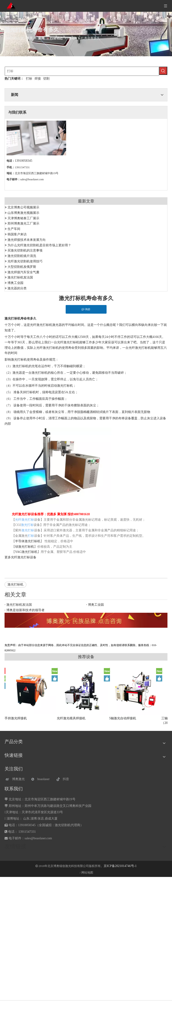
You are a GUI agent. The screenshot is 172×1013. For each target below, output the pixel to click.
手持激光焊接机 (16, 718)
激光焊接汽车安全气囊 (23, 272)
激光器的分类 (17, 288)
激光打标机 (15, 584)
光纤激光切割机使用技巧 (24, 261)
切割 (46, 78)
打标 (29, 78)
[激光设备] (86, 620)
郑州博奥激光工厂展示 (23, 223)
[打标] (82, 71)
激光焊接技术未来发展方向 (26, 240)
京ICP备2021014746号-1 (120, 866)
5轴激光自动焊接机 (122, 718)
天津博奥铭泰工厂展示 (23, 218)
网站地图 (87, 872)
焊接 (38, 78)
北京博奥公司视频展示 (23, 207)
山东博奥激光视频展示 (23, 213)
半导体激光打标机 (27, 541)
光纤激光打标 (20, 557)
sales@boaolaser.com (32, 179)
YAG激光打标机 (26, 552)
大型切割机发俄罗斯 (21, 267)
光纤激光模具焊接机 (71, 718)
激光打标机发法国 (20, 277)
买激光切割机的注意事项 (24, 250)
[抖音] (67, 779)
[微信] (41, 779)
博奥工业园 (15, 283)
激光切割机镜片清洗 (21, 256)
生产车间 (13, 229)
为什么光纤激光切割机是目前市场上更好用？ (39, 245)
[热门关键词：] (163, 71)
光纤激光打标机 (41, 325)
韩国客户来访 (17, 234)
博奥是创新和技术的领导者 (25, 610)
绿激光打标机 (24, 546)
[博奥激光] (16, 779)
